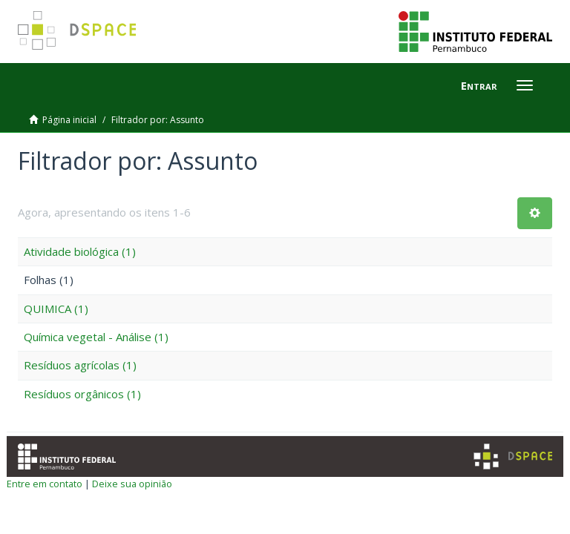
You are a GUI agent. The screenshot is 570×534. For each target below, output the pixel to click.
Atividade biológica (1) (80, 251)
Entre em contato (44, 483)
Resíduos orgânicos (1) (82, 393)
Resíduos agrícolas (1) (80, 364)
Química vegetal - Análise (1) (96, 336)
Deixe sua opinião (132, 483)
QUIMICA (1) (56, 308)
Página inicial (69, 119)
